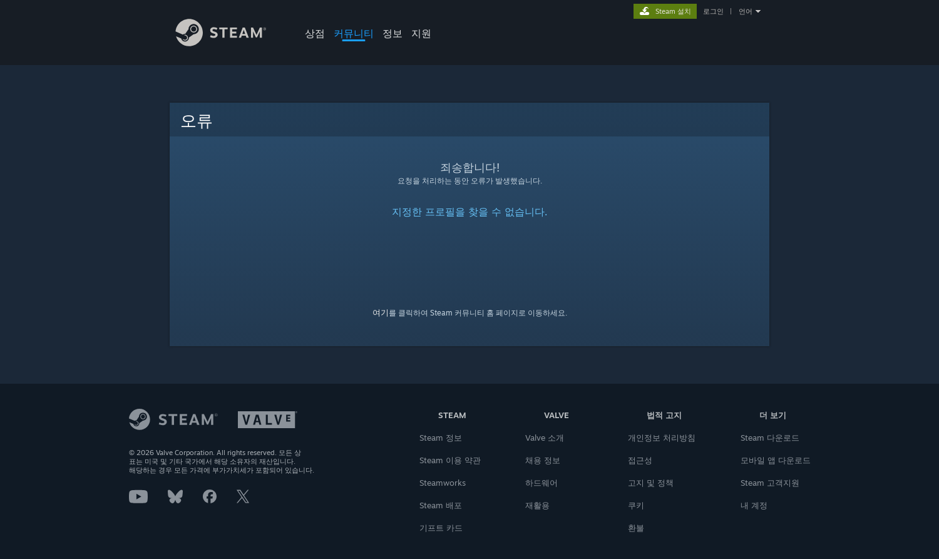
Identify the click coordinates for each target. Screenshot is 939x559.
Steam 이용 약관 (450, 460)
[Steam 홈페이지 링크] (230, 43)
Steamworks (442, 483)
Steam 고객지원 (770, 483)
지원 (421, 33)
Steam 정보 (440, 438)
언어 (745, 11)
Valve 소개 (544, 438)
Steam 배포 (440, 505)
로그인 (713, 11)
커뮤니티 (354, 33)
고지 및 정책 (651, 483)
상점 (315, 33)
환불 (636, 528)
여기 (380, 312)
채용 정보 (542, 460)
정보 (392, 33)
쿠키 (636, 505)
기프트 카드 (441, 528)
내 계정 (754, 505)
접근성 (640, 460)
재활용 (537, 505)
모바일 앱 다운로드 (776, 460)
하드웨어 (541, 483)
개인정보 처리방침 (661, 438)
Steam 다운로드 (770, 438)
